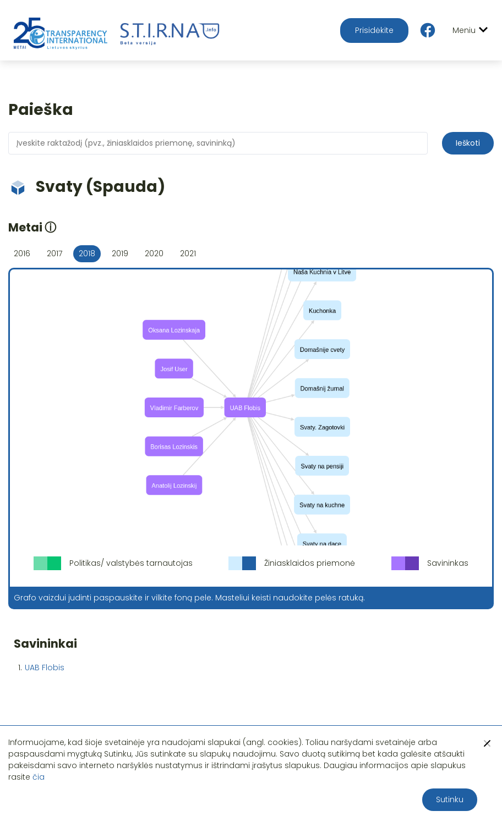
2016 (22, 253)
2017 (54, 253)
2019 (120, 253)
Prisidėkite (374, 30)
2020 (154, 253)
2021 (188, 253)
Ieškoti (468, 142)
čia (38, 776)
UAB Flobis (44, 667)
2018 (87, 253)
